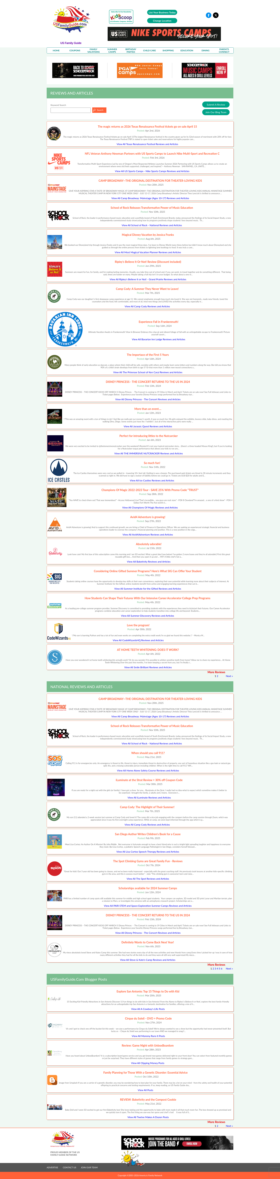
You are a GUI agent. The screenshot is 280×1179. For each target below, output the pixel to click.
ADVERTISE (52, 1167)
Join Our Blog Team (215, 112)
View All (147, 144)
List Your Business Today (162, 12)
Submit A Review (216, 104)
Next (228, 675)
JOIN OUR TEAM (89, 1167)
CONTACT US (69, 1167)
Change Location (162, 20)
